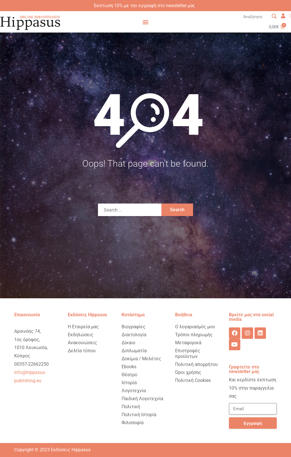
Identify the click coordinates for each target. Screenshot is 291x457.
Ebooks (129, 366)
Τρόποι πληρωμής (194, 334)
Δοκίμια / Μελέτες (141, 358)
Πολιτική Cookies (193, 380)
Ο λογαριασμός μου (195, 326)
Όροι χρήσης (188, 372)
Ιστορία (129, 382)
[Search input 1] (260, 16)
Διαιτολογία (134, 334)
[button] (145, 22)
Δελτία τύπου (82, 350)
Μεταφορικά (188, 342)
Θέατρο (129, 374)
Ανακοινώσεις (82, 342)
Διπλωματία (134, 350)
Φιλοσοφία (133, 422)
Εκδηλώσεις (80, 334)
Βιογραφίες (134, 326)
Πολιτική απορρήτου (196, 364)
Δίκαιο (128, 342)
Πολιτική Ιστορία (139, 414)
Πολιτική (131, 406)
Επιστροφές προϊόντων (187, 353)
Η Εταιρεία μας (83, 326)
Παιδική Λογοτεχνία (142, 398)
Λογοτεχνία (134, 390)
